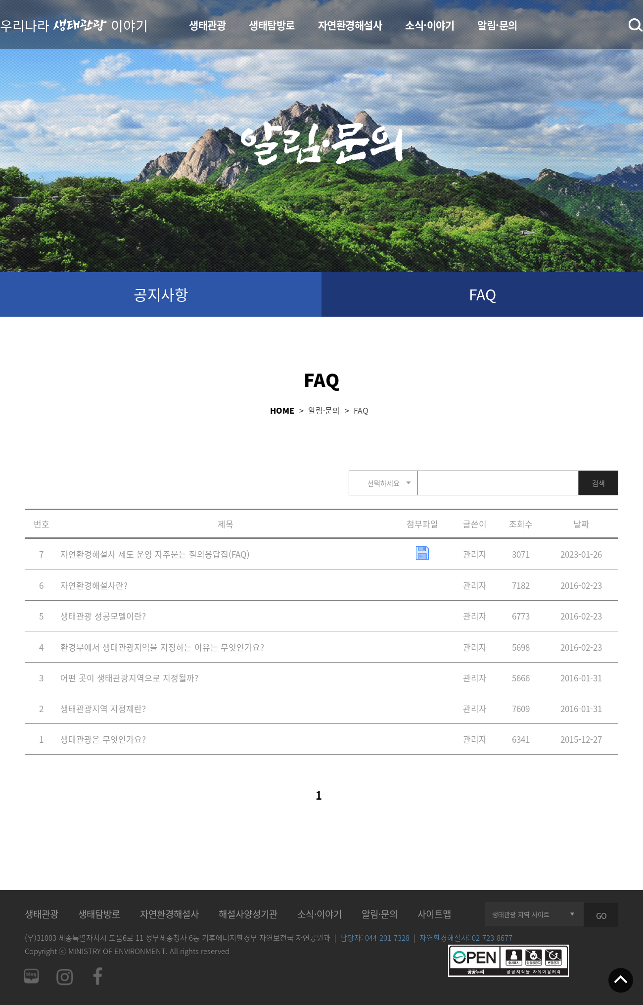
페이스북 (98, 976)
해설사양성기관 (248, 914)
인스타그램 (64, 976)
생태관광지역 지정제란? (103, 708)
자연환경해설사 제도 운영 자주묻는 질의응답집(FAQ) (155, 554)
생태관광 (207, 25)
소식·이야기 (429, 25)
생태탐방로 (272, 25)
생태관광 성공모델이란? (103, 616)
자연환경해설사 (350, 25)
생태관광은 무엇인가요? (103, 739)
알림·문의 (497, 25)
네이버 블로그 (30, 976)
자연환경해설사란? (94, 585)
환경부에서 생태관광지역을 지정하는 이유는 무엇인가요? (162, 647)
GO (601, 915)
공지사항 (161, 294)
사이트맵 (434, 914)
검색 (636, 25)
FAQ (482, 294)
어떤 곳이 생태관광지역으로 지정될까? (129, 677)
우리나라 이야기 (74, 25)
